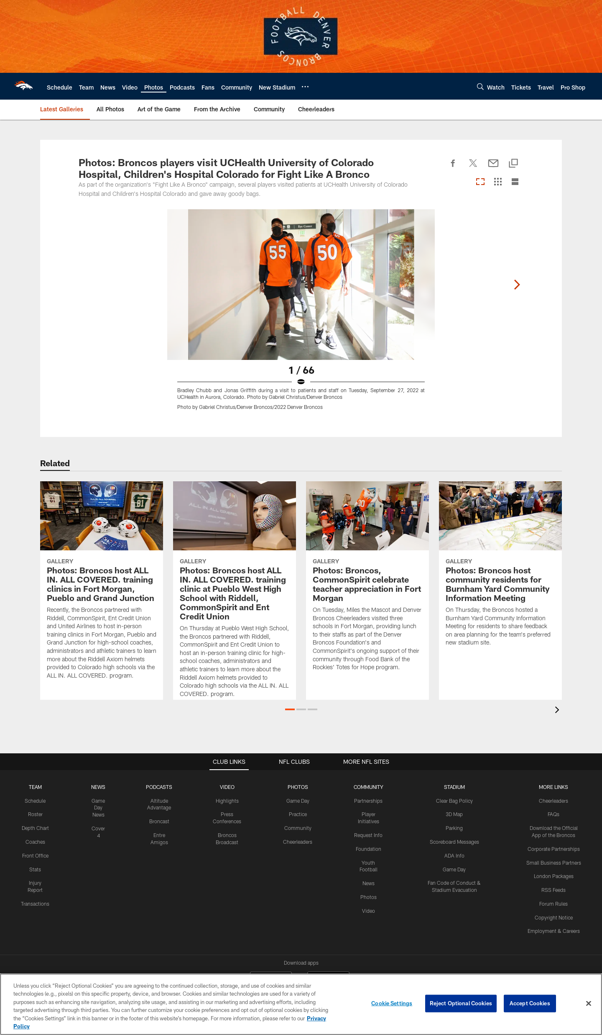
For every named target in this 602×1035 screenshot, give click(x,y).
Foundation (368, 849)
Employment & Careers (554, 931)
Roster (35, 814)
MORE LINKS (553, 787)
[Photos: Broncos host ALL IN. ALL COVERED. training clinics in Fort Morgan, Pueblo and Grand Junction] (101, 585)
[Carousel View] (480, 182)
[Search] (480, 86)
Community (297, 828)
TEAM (35, 787)
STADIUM (454, 787)
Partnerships (368, 801)
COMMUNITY (368, 787)
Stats (35, 869)
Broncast (159, 821)
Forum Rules (553, 904)
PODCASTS (159, 787)
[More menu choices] (305, 86)
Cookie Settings (391, 1003)
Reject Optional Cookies (461, 1003)
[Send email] (493, 168)
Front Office (35, 855)
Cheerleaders (297, 842)
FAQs (553, 814)
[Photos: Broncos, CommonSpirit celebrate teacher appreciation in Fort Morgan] (367, 581)
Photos (368, 897)
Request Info (368, 835)
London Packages (554, 876)
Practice (298, 814)
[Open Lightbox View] (301, 314)
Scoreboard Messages (454, 842)
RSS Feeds (553, 890)
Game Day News (98, 808)
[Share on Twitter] (473, 168)
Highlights (227, 801)
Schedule (35, 801)
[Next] (517, 285)
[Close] (588, 1003)
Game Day (297, 801)
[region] (301, 1004)
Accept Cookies (530, 1003)
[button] (290, 709)
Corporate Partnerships (554, 849)
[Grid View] (498, 182)
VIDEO (227, 787)
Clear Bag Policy (454, 801)
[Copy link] (513, 164)
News (368, 883)
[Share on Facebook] (453, 168)
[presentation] (558, 710)
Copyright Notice (554, 917)
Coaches (35, 842)
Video (368, 911)
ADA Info (454, 855)
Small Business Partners (553, 862)
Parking (454, 828)
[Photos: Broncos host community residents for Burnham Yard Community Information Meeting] (500, 569)
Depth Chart (35, 828)
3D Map (454, 814)
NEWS (98, 787)
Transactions (35, 904)
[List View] (515, 182)
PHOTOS (298, 787)
